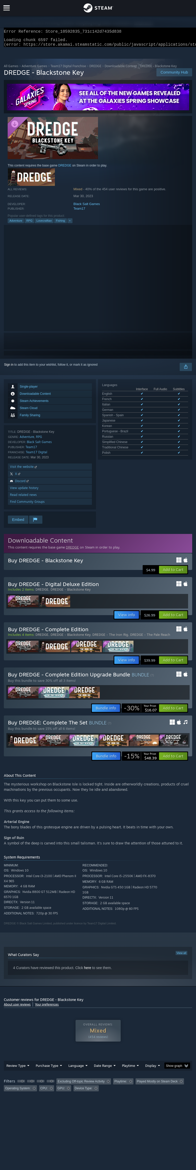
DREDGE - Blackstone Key (71, 592)
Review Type (16, 1069)
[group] (98, 1087)
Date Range (103, 1069)
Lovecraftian (44, 223)
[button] (173, 573)
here (87, 971)
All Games (11, 69)
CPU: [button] (44, 1091)
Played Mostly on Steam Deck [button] (157, 1084)
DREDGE (95, 69)
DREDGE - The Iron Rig (110, 638)
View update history (24, 491)
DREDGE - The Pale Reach (150, 638)
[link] (140, 711)
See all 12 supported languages (123, 424)
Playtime (128, 1069)
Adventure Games (34, 69)
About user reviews (17, 1007)
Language (76, 1069)
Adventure (15, 223)
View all (181, 956)
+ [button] (70, 223)
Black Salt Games (87, 207)
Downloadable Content (121, 69)
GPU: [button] (61, 1091)
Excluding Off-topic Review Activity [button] (81, 1084)
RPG (29, 223)
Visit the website (24, 470)
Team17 (79, 211)
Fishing (60, 223)
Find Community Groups (27, 505)
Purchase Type (47, 1069)
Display (150, 1069)
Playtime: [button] (120, 1084)
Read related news (23, 498)
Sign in (9, 367)
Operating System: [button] (17, 1091)
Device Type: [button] (83, 1091)
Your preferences (47, 1007)
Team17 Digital (36, 455)
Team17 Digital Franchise (68, 69)
